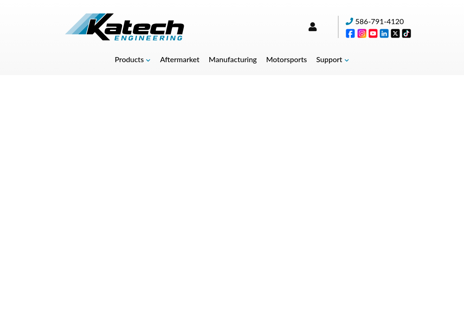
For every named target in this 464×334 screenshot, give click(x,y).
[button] (132, 59)
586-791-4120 (379, 21)
